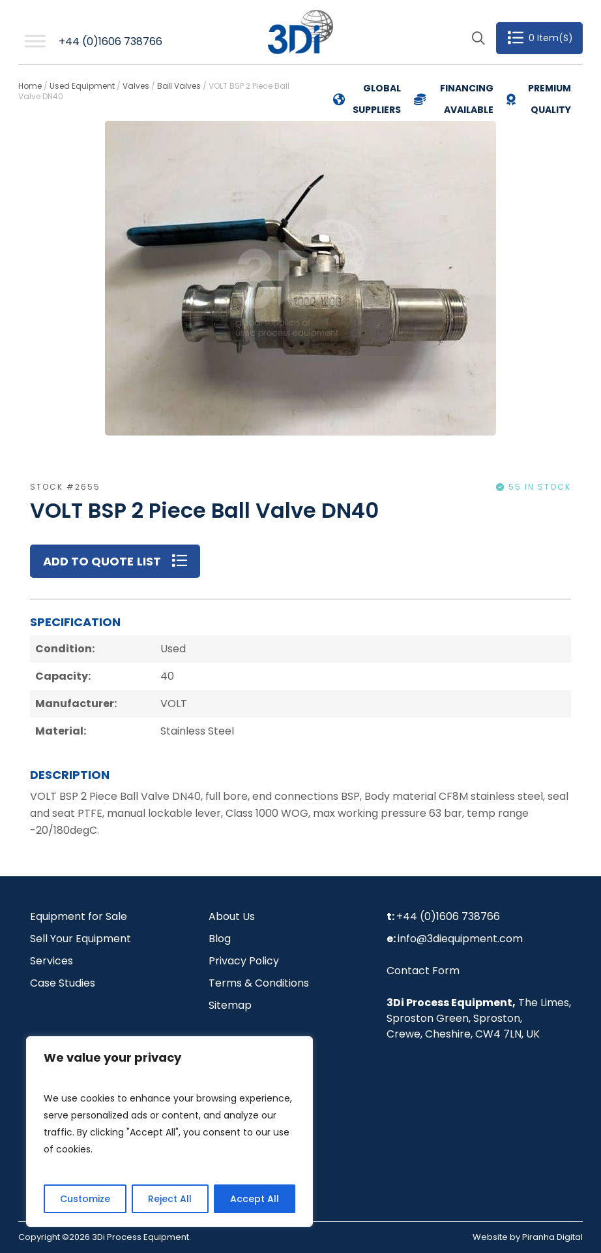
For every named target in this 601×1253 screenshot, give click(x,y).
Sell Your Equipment (80, 938)
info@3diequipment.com (460, 938)
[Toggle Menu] (35, 41)
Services (51, 960)
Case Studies (62, 983)
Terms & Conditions (259, 983)
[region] (169, 1131)
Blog (220, 938)
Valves (136, 85)
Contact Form (423, 970)
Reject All (170, 1198)
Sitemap (230, 1005)
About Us (232, 916)
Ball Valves (179, 85)
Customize (85, 1198)
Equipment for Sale (78, 916)
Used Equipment (82, 85)
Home (30, 85)
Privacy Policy (244, 960)
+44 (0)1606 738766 (110, 41)
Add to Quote (88, 561)
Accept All (254, 1198)
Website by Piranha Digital (528, 1237)
